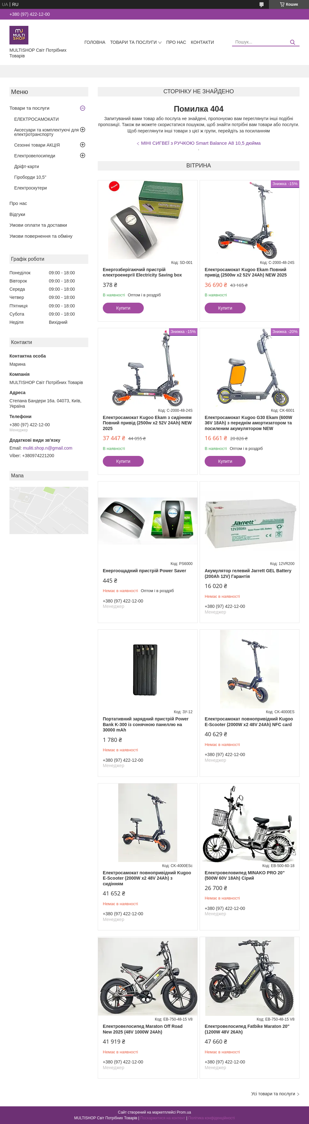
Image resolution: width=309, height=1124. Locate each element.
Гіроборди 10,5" (30, 177)
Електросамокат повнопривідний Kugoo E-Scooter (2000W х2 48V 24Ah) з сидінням (147, 878)
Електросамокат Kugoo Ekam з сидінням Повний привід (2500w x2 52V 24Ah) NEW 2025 (147, 423)
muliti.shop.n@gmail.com (48, 448)
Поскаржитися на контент (162, 1118)
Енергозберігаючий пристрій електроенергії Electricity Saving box (142, 272)
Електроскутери (30, 187)
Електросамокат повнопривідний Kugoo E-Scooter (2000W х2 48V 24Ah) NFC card (249, 721)
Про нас (176, 42)
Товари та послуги (133, 42)
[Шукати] (292, 42)
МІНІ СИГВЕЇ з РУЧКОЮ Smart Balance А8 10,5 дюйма (200, 143)
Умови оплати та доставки (38, 225)
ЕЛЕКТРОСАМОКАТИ (36, 119)
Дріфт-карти (26, 166)
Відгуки (17, 214)
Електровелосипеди (34, 155)
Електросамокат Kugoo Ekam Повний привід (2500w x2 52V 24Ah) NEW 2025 (246, 272)
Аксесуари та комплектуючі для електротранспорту (46, 132)
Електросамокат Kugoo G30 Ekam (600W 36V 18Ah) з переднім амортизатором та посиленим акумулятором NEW (248, 423)
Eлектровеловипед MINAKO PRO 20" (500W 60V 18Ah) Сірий (245, 875)
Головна (95, 42)
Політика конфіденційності (211, 1118)
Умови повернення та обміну (41, 236)
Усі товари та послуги (273, 1093)
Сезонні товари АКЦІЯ (37, 145)
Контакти (202, 42)
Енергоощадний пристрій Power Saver (144, 570)
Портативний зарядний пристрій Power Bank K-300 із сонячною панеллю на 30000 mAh (146, 724)
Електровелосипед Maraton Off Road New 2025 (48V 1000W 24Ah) (143, 1029)
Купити (123, 308)
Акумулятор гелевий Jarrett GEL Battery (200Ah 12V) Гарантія (248, 573)
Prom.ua (184, 1112)
